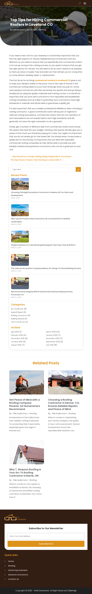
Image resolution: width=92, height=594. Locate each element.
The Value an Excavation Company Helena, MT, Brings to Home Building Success (46, 268)
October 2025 (17, 341)
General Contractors (18, 574)
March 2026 (51, 332)
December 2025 (17, 338)
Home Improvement (17, 570)
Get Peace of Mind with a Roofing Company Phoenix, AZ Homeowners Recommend (24, 404)
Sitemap (72, 590)
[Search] (78, 169)
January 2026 (51, 335)
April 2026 (15, 332)
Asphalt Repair (17, 312)
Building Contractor (19, 315)
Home (11, 561)
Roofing (42, 29)
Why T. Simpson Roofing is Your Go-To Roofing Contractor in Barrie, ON (25, 472)
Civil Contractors (18, 322)
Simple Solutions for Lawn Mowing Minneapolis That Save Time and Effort (43, 245)
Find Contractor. (42, 590)
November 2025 (52, 338)
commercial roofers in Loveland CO (52, 80)
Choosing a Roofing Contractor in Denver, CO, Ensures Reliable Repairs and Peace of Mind (64, 404)
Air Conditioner (17, 309)
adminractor (19, 29)
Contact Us (13, 579)
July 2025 (50, 345)
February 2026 (17, 335)
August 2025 (16, 345)
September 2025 (53, 341)
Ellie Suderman (20, 413)
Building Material (18, 318)
